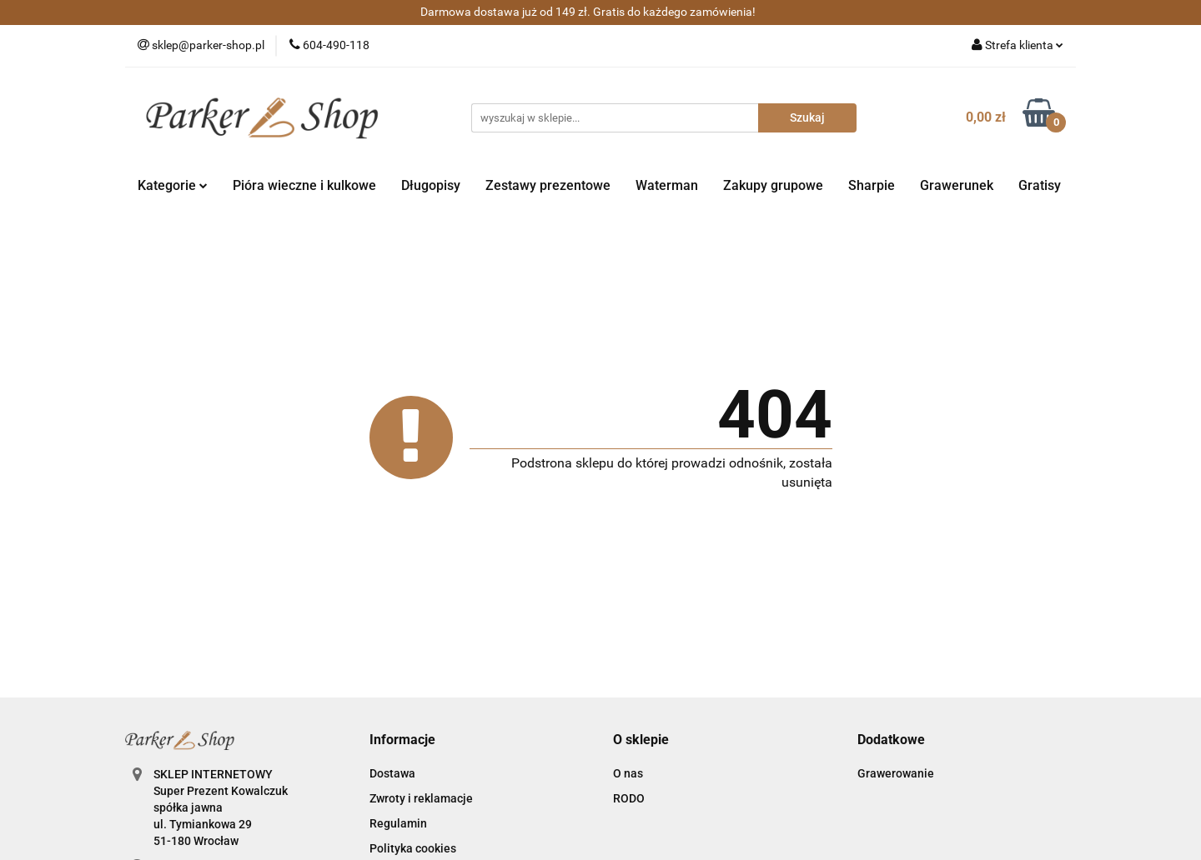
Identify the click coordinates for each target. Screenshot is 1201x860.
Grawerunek (956, 185)
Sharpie (871, 185)
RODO (629, 798)
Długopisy (430, 185)
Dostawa (392, 773)
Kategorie (173, 185)
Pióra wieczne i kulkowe (304, 185)
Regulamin (398, 823)
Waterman (667, 185)
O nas (628, 773)
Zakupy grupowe (773, 185)
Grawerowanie (895, 773)
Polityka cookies (412, 848)
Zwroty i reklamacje (421, 798)
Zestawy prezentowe (548, 185)
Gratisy (1039, 185)
